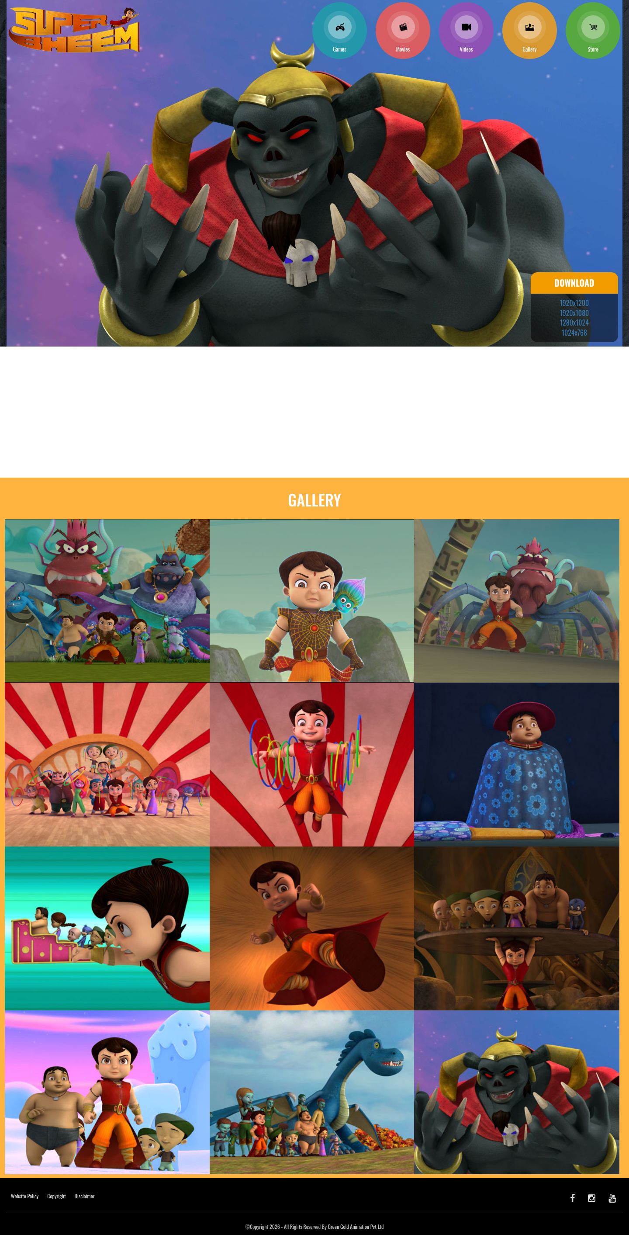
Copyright (56, 1196)
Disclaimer (85, 1196)
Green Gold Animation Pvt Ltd (356, 1226)
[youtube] (612, 1197)
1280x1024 (574, 322)
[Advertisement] (314, 412)
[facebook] (572, 1197)
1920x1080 (574, 313)
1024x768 (574, 332)
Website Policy (24, 1196)
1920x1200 (574, 303)
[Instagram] (591, 1197)
